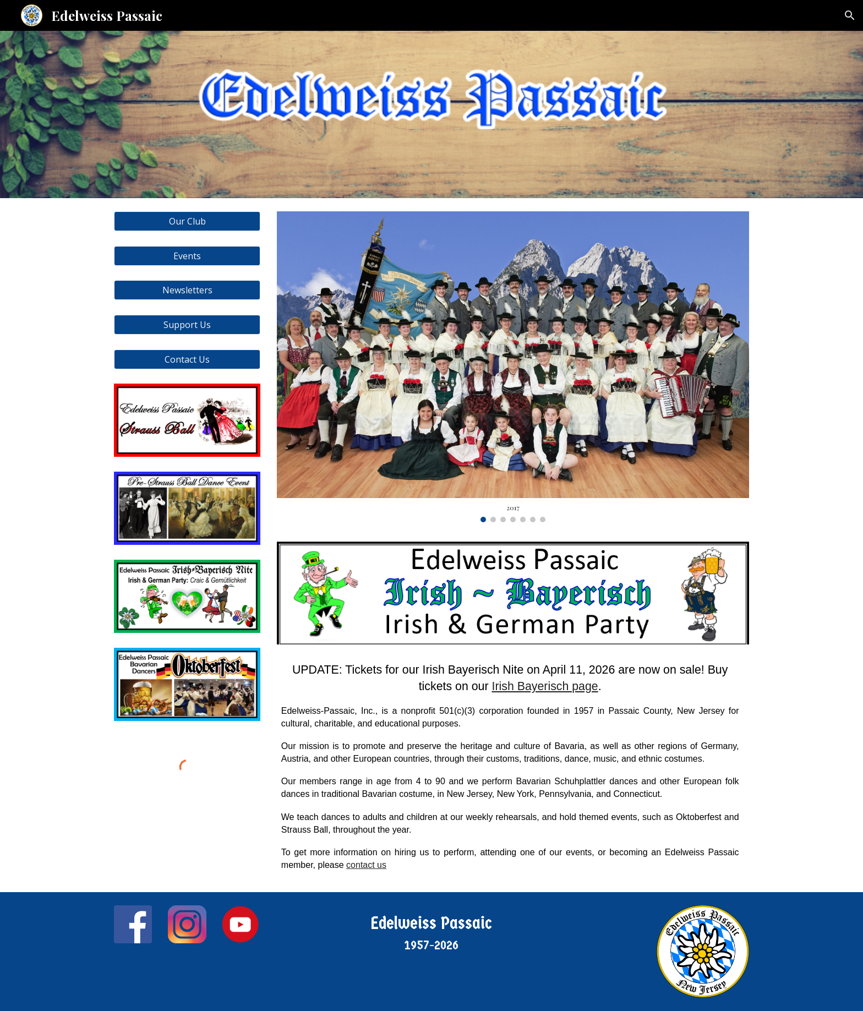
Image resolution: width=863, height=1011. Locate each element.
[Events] (187, 256)
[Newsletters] (187, 290)
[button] (850, 15)
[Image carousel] (513, 366)
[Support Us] (187, 325)
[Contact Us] (187, 359)
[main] (513, 761)
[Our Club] (187, 221)
